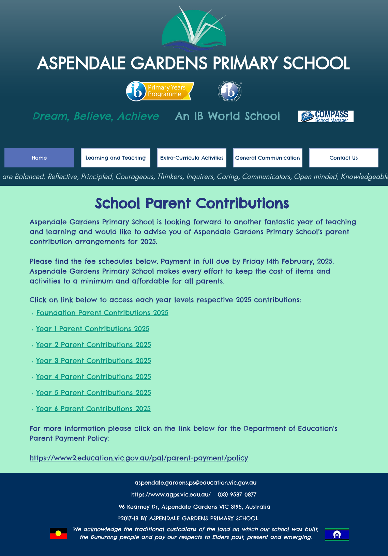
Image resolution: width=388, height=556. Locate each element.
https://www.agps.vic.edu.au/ (172, 494)
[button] (267, 157)
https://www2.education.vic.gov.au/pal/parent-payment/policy (139, 458)
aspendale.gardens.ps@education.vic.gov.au (195, 482)
